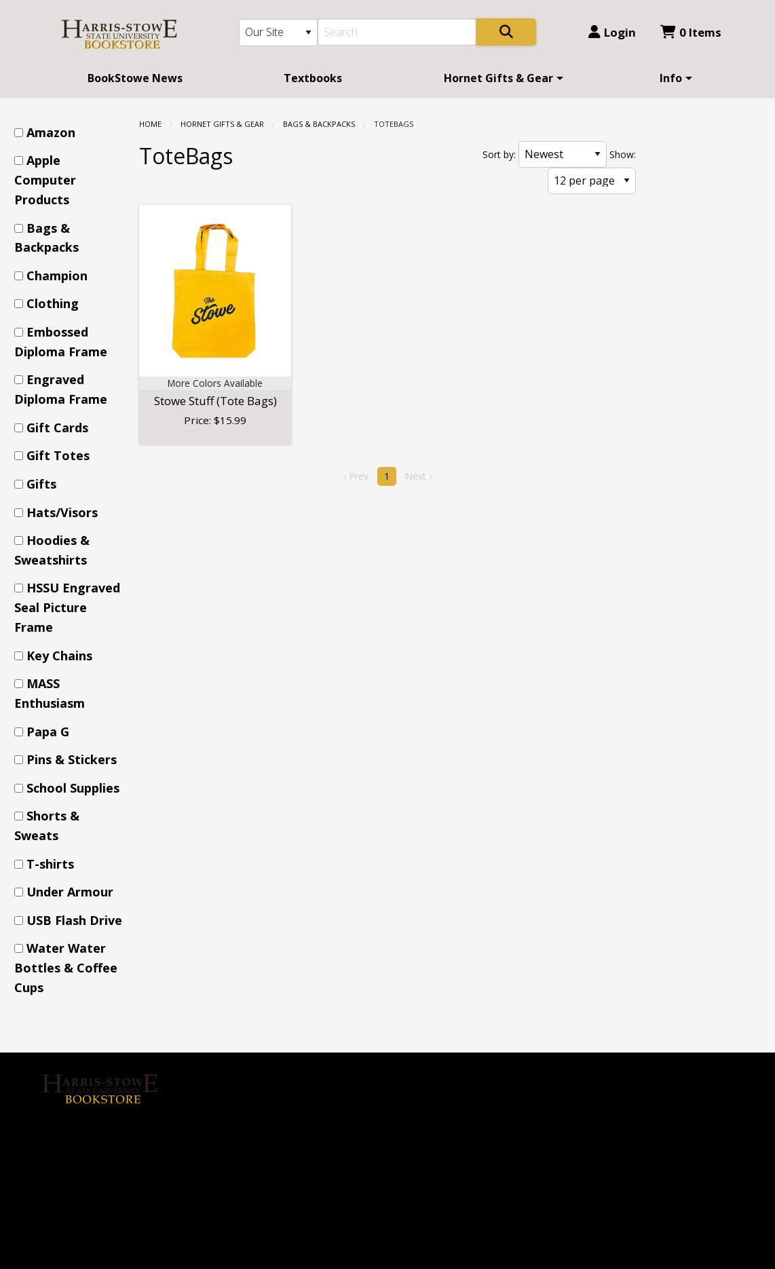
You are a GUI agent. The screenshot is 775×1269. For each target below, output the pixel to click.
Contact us (247, 1140)
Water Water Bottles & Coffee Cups (65, 968)
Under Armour (69, 892)
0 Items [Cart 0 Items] (690, 32)
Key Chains (59, 655)
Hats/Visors (62, 512)
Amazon (50, 132)
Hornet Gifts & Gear (498, 78)
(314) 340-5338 (435, 1111)
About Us (243, 1071)
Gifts (41, 484)
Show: (622, 154)
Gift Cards (57, 427)
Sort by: (499, 154)
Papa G (47, 731)
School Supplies (72, 788)
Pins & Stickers (71, 759)
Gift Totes (58, 455)
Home (150, 124)
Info (671, 78)
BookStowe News (135, 78)
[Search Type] (278, 32)
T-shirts (50, 864)
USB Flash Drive (74, 920)
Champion (57, 275)
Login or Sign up (268, 1117)
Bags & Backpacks (319, 124)
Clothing (52, 303)
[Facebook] (58, 1134)
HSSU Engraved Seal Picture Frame (67, 607)
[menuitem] (135, 78)
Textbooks (313, 78)
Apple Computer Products (45, 180)
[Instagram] (87, 1134)
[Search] (397, 31)
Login (612, 32)
